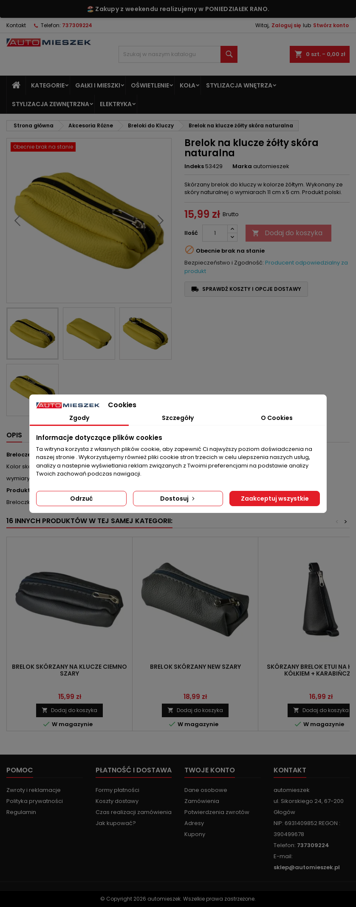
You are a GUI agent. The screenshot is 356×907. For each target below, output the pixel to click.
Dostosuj (178, 498)
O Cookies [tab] (277, 418)
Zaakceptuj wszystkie (275, 498)
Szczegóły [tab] (178, 418)
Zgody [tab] (79, 418)
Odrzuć (81, 498)
